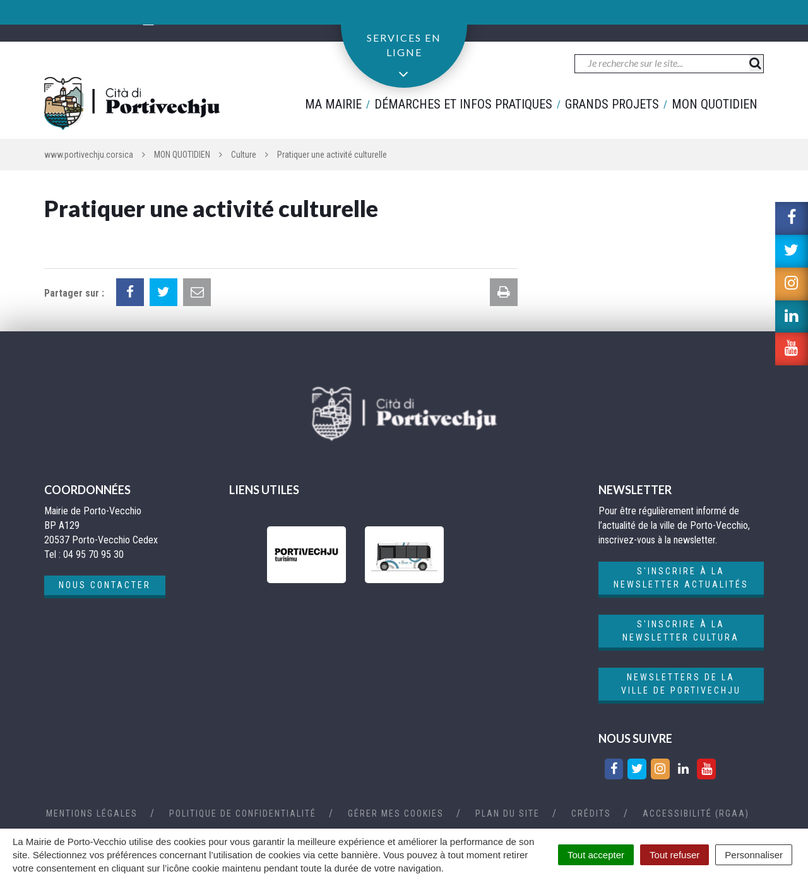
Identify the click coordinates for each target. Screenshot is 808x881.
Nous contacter (105, 585)
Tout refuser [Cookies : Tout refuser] (674, 854)
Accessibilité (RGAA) (696, 813)
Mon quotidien (715, 104)
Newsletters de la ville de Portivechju (681, 683)
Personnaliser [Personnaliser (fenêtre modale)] (754, 854)
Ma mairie (333, 104)
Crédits (591, 813)
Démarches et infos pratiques (463, 104)
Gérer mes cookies (396, 813)
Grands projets (612, 104)
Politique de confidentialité (242, 813)
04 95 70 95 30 (97, 20)
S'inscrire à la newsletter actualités (681, 577)
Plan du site (507, 813)
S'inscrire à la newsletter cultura (680, 630)
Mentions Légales (92, 813)
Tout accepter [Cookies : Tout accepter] (595, 854)
